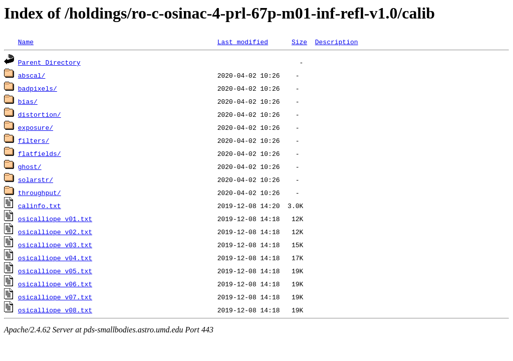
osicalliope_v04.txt (55, 257)
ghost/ (30, 166)
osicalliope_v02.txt (55, 231)
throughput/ (39, 192)
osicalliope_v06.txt (55, 283)
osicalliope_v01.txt (55, 218)
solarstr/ (35, 179)
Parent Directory (49, 62)
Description (336, 41)
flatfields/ (39, 153)
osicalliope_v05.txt (55, 270)
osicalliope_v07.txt (55, 296)
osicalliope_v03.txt (55, 244)
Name (26, 41)
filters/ (33, 140)
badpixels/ (37, 88)
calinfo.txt (39, 205)
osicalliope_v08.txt (55, 309)
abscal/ (32, 75)
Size (299, 41)
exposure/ (35, 127)
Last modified (242, 41)
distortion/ (39, 114)
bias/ (28, 101)
